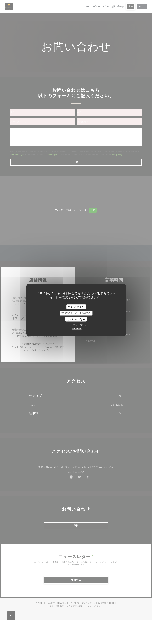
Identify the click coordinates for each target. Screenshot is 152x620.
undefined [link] (76, 328)
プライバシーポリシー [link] (77, 325)
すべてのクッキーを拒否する (76, 313)
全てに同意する (76, 306)
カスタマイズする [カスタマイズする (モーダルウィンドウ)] (76, 319)
